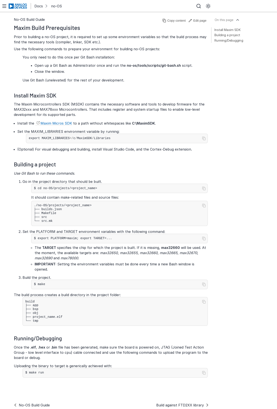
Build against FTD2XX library (180, 405)
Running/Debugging (228, 40)
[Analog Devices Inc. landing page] (18, 6)
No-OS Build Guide (29, 19)
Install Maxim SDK (227, 30)
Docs (38, 6)
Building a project (227, 35)
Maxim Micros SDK (56, 123)
